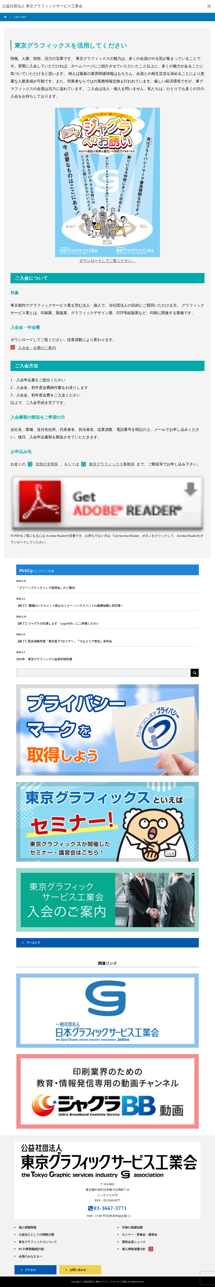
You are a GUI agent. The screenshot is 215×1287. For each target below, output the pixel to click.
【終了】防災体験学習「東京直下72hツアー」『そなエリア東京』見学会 (64, 641)
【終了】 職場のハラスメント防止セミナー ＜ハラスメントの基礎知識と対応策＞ (69, 605)
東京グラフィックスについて (35, 1242)
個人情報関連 (25, 1227)
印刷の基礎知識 (130, 1227)
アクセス (27, 1269)
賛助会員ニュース (131, 1242)
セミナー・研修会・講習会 (137, 1234)
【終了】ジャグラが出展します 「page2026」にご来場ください (57, 623)
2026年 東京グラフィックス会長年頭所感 (44, 659)
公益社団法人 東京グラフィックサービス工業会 (105, 1281)
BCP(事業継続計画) (29, 1249)
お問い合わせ (74, 1269)
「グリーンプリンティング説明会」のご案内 (45, 587)
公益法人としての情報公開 (34, 1234)
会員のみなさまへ (28, 1256)
